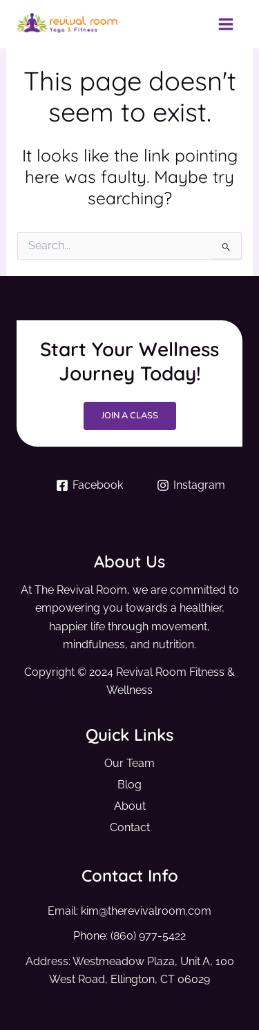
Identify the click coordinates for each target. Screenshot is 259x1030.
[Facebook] (90, 485)
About (130, 806)
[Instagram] (191, 485)
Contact (130, 827)
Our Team (129, 763)
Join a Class (130, 415)
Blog (129, 784)
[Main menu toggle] (225, 24)
